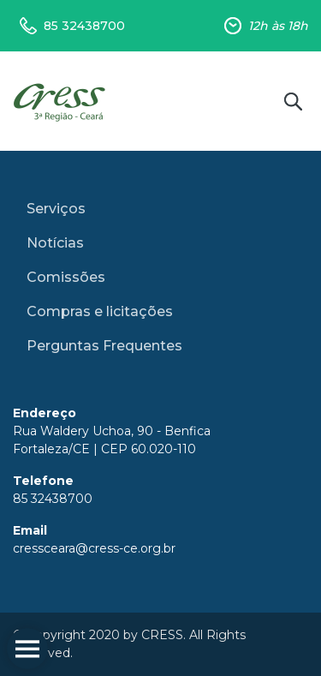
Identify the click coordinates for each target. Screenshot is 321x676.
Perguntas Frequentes (104, 346)
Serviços (56, 208)
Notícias (55, 243)
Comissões (66, 277)
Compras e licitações (100, 311)
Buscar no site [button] (292, 101)
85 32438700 (84, 25)
